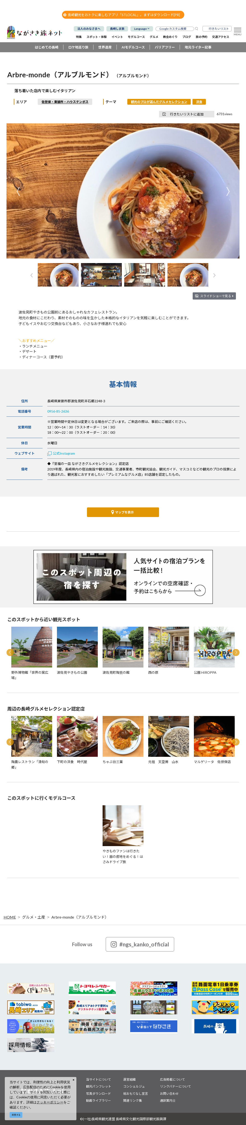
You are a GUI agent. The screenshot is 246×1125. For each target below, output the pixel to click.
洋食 (199, 102)
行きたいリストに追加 (183, 114)
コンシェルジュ (134, 1086)
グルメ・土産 (33, 917)
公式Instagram (61, 453)
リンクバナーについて (175, 1086)
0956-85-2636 (58, 411)
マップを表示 (122, 512)
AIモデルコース (133, 47)
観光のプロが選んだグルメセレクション (159, 102)
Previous (18, 191)
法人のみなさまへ (88, 28)
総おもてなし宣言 (135, 1093)
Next (228, 191)
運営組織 (129, 1079)
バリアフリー (165, 47)
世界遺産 (105, 47)
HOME (10, 917)
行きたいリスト (219, 28)
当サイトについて (98, 1079)
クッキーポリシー (50, 1102)
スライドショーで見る (217, 296)
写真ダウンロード (98, 1093)
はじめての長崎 (46, 47)
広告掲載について (172, 1079)
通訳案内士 (168, 1100)
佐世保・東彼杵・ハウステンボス (65, 102)
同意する (16, 1114)
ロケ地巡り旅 (78, 47)
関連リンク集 (132, 1100)
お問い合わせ (169, 1093)
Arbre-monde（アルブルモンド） (80, 917)
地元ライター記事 (198, 47)
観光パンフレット (98, 1086)
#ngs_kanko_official (140, 944)
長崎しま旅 (117, 28)
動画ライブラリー (98, 1100)
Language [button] (140, 28)
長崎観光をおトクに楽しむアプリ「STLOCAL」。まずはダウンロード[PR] (121, 15)
